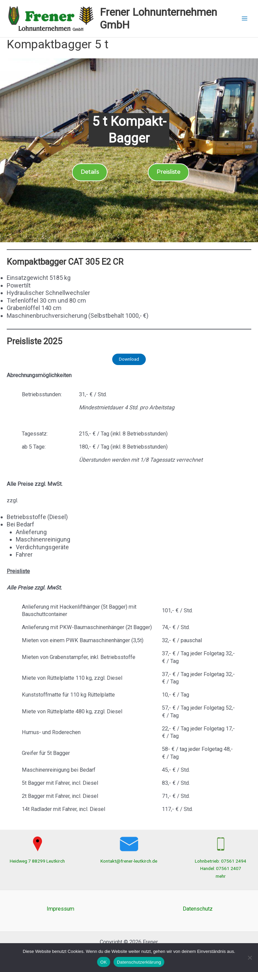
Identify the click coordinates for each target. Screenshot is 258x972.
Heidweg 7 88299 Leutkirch (37, 861)
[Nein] (249, 957)
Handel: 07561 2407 (220, 868)
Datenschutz (198, 909)
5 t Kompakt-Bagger (129, 130)
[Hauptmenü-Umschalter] (245, 18)
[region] (129, 150)
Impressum (60, 909)
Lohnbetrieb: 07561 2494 (220, 861)
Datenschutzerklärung (139, 962)
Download (129, 359)
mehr (221, 876)
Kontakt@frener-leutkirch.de (128, 861)
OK (103, 962)
